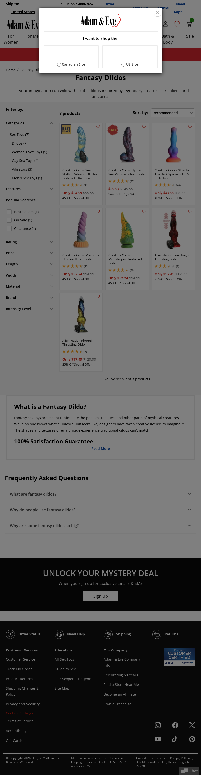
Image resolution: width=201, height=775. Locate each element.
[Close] (157, 12)
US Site (132, 64)
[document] (101, 40)
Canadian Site (73, 64)
